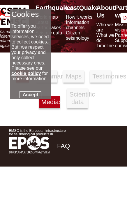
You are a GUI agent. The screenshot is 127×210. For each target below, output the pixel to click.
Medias (50, 102)
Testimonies (101, 76)
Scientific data (78, 98)
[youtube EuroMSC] (109, 187)
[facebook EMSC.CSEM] (62, 187)
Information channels (77, 25)
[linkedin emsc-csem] (93, 187)
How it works (79, 17)
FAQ (63, 146)
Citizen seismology (77, 35)
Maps (74, 76)
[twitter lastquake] (77, 187)
